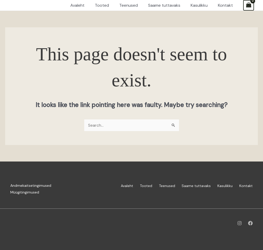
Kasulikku (223, 185)
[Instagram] (239, 223)
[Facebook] (250, 223)
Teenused (163, 185)
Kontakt (246, 185)
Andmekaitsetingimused (30, 185)
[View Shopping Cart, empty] (248, 5)
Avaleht (120, 185)
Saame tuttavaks (193, 185)
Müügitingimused (24, 192)
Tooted (140, 185)
